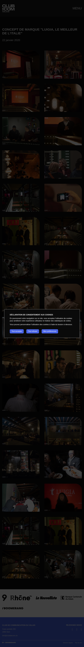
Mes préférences (50, 331)
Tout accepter (17, 331)
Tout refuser (32, 331)
